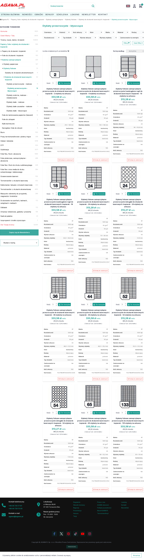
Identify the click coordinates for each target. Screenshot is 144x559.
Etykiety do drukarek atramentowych (19, 73)
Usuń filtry (138, 43)
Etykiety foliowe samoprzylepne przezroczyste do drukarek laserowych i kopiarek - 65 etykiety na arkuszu (93, 420)
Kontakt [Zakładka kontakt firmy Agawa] (123, 505)
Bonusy (49, 14)
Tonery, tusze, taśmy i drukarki (12, 40)
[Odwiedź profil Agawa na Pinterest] (68, 533)
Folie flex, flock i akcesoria (11, 154)
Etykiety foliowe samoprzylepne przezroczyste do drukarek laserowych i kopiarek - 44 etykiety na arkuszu (93, 312)
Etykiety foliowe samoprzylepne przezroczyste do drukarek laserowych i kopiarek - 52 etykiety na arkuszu (128, 312)
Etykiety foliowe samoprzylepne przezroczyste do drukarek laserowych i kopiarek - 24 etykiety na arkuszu (93, 201)
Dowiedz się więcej (63, 555)
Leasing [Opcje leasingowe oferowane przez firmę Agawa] (124, 502)
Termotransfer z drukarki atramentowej (16, 189)
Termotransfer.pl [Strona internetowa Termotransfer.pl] (102, 513)
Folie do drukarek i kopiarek (12, 55)
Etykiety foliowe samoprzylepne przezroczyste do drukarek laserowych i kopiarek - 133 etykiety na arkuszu (128, 420)
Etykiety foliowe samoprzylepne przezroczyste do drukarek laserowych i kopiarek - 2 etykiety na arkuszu (59, 91)
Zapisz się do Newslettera (19, 232)
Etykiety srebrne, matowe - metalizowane (17, 96)
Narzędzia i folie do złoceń (12, 128)
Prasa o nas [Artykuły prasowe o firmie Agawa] (101, 502)
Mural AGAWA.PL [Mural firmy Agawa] (102, 510)
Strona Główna (10, 14)
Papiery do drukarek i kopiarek (14, 51)
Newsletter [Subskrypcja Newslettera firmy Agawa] (125, 508)
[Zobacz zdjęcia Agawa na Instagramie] (89, 533)
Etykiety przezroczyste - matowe (19, 84)
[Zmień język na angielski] (128, 6)
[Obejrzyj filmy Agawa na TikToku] (75, 533)
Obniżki (39, 14)
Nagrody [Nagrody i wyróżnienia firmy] (76, 508)
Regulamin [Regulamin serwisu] (76, 502)
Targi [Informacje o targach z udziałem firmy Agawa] (75, 516)
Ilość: (49, 83)
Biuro (3, 132)
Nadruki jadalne (6, 216)
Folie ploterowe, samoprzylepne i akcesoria (13, 159)
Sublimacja (5, 150)
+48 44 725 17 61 (15, 506)
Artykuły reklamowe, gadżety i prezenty (16, 212)
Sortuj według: (118, 51)
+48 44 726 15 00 (15, 509)
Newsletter (89, 14)
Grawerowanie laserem (9, 176)
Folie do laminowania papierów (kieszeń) (17, 115)
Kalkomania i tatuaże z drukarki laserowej (16, 185)
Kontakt (103, 14)
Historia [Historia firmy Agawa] (75, 513)
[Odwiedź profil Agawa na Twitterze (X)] (61, 533)
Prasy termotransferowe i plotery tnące (16, 137)
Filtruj (127, 43)
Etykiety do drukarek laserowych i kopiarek (18, 78)
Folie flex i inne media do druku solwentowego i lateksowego (12, 170)
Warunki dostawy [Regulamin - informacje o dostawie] (79, 505)
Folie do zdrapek (8, 119)
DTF (2, 145)
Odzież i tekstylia (7, 141)
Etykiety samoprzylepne (11, 60)
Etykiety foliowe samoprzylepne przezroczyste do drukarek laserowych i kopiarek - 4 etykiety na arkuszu (93, 91)
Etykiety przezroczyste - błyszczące (18, 89)
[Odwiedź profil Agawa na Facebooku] (54, 533)
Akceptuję (136, 555)
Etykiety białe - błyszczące (17, 111)
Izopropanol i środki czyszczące (13, 220)
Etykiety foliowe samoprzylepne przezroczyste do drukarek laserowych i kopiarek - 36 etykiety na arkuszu (59, 312)
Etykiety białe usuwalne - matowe (19, 106)
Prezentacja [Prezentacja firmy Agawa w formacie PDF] (77, 510)
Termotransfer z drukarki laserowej (14, 181)
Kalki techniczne (8, 124)
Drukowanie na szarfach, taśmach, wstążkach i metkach (14, 202)
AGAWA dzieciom (103, 505)
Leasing (74, 14)
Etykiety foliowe (10, 68)
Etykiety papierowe (11, 64)
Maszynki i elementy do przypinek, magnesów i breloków (14, 195)
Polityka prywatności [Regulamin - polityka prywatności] (104, 508)
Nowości (27, 14)
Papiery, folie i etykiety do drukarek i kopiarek (15, 45)
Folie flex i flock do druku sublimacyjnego (16, 165)
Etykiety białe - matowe (15, 102)
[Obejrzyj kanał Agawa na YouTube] (82, 533)
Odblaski (4, 207)
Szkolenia (62, 14)
